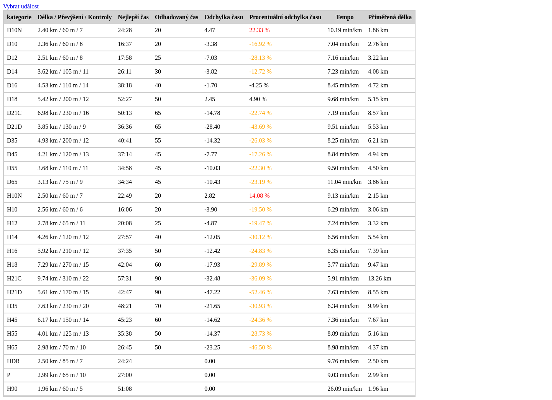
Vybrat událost (21, 6)
